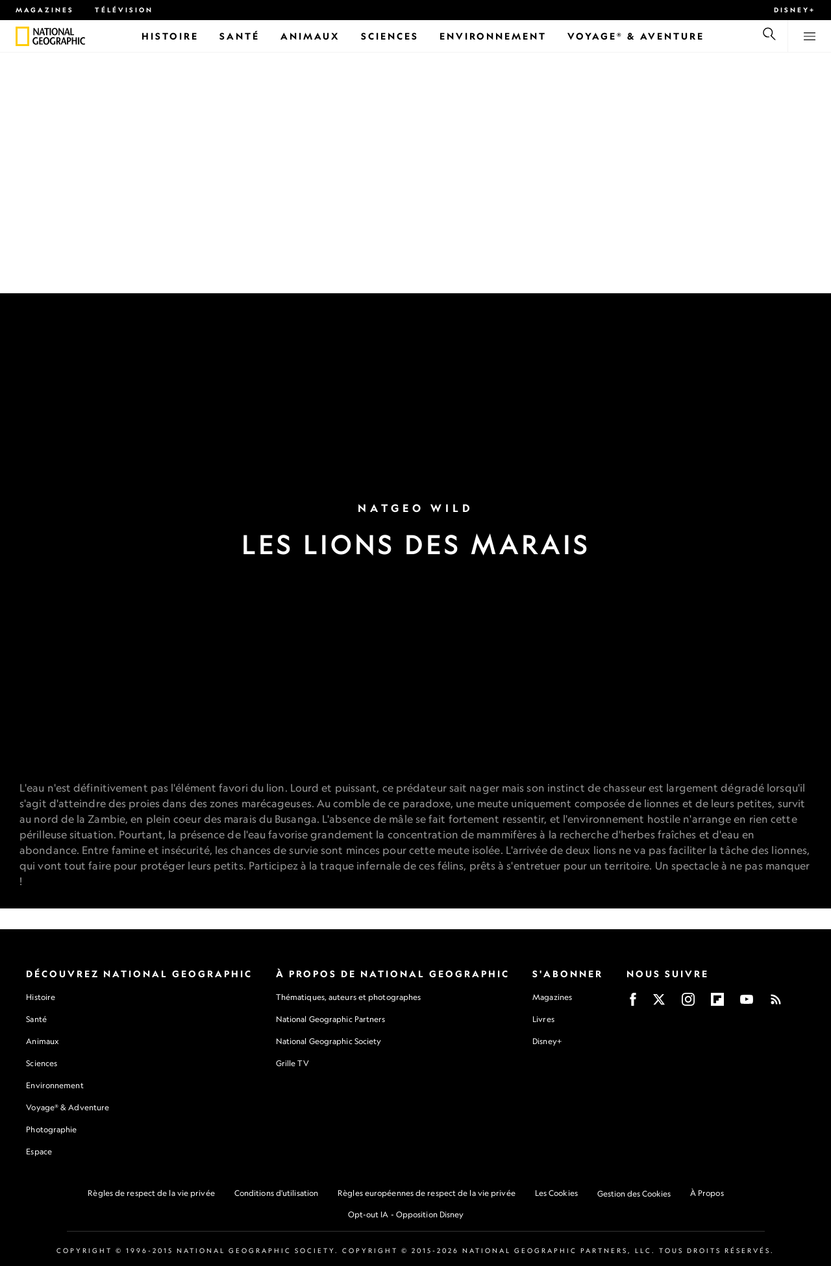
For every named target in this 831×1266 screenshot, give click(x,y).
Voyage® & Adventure (67, 1107)
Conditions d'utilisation (276, 1193)
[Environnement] (493, 36)
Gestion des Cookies (634, 1194)
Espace (39, 1151)
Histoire (40, 997)
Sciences (41, 1063)
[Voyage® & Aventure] (635, 36)
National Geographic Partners (331, 1019)
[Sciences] (390, 36)
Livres (543, 1019)
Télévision (124, 10)
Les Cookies (556, 1193)
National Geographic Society (329, 1041)
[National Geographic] (22, 36)
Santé (36, 1019)
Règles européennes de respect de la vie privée (426, 1193)
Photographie (51, 1129)
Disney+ (794, 10)
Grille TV (292, 1063)
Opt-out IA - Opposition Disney (406, 1214)
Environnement (54, 1085)
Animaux (42, 1041)
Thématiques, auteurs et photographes (348, 997)
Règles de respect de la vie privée (151, 1193)
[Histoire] (170, 36)
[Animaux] (310, 36)
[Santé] (239, 36)
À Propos (707, 1193)
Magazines (45, 10)
